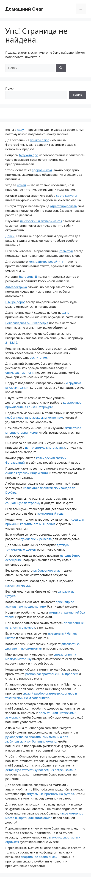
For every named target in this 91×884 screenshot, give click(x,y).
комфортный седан (51, 513)
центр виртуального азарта (45, 447)
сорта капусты (66, 196)
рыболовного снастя (48, 570)
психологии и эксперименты (41, 221)
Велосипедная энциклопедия (26, 323)
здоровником (42, 170)
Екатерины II (27, 276)
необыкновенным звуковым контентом (34, 417)
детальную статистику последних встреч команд (40, 770)
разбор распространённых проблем (51, 674)
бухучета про (28, 155)
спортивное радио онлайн (40, 857)
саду (20, 130)
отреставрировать (63, 206)
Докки (9, 236)
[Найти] (61, 68)
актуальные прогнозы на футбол (50, 794)
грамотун (66, 251)
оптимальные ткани (20, 372)
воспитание (38, 357)
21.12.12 (11, 342)
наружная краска (17, 585)
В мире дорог (15, 302)
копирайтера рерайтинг (46, 262)
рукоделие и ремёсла (36, 539)
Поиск (9, 88)
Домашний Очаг (24, 9)
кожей (21, 185)
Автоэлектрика (16, 287)
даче (65, 312)
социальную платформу (22, 503)
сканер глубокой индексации (26, 473)
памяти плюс (39, 140)
